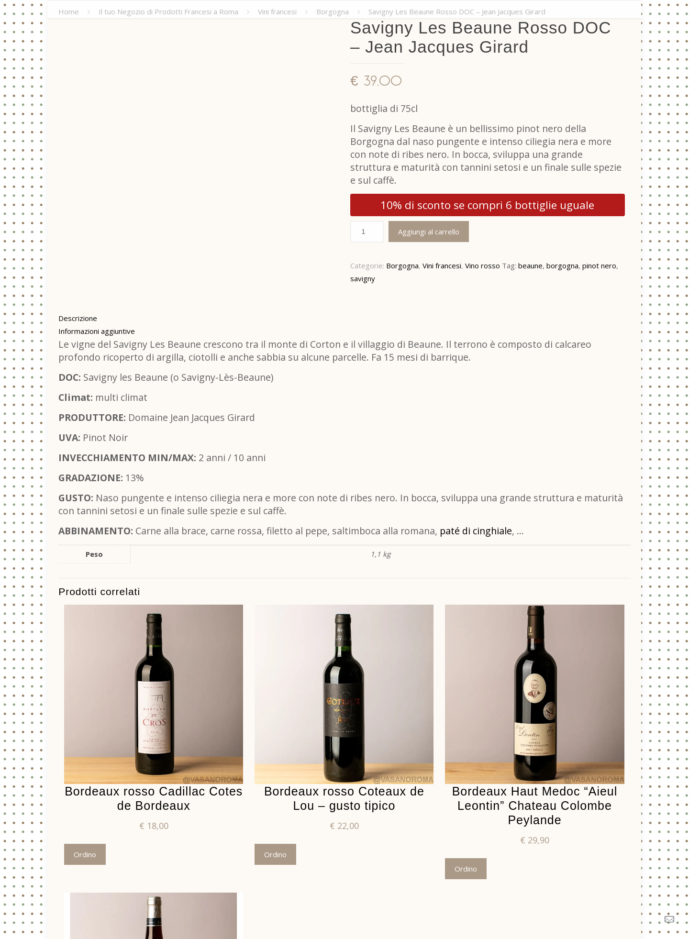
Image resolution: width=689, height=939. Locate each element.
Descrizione (77, 318)
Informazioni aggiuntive (96, 331)
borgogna (562, 265)
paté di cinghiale (476, 530)
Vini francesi (277, 11)
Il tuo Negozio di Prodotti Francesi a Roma (168, 11)
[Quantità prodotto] (367, 232)
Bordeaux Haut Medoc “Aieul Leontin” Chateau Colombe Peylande (535, 805)
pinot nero (599, 265)
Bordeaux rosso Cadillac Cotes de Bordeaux (154, 798)
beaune (530, 265)
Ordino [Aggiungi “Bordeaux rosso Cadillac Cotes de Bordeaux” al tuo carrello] (85, 854)
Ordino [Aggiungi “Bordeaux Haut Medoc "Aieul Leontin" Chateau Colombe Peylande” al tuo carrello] (466, 868)
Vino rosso (482, 265)
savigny (362, 278)
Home (68, 11)
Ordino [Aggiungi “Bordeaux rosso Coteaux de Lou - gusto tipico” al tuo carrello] (275, 854)
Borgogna (332, 11)
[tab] (344, 318)
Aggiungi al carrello (428, 231)
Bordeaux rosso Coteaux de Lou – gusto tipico (344, 798)
